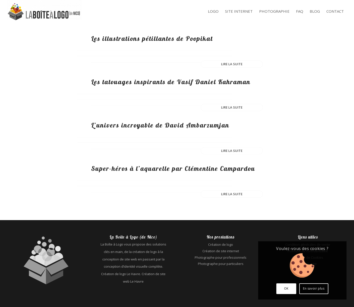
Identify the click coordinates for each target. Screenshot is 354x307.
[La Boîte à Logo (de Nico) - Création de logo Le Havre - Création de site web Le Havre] (44, 11)
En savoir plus (313, 288)
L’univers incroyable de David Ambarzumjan (160, 125)
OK (286, 288)
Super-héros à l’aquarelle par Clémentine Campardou (173, 168)
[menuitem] (213, 11)
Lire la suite (231, 64)
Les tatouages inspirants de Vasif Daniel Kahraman (170, 82)
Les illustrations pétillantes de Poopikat (152, 38)
